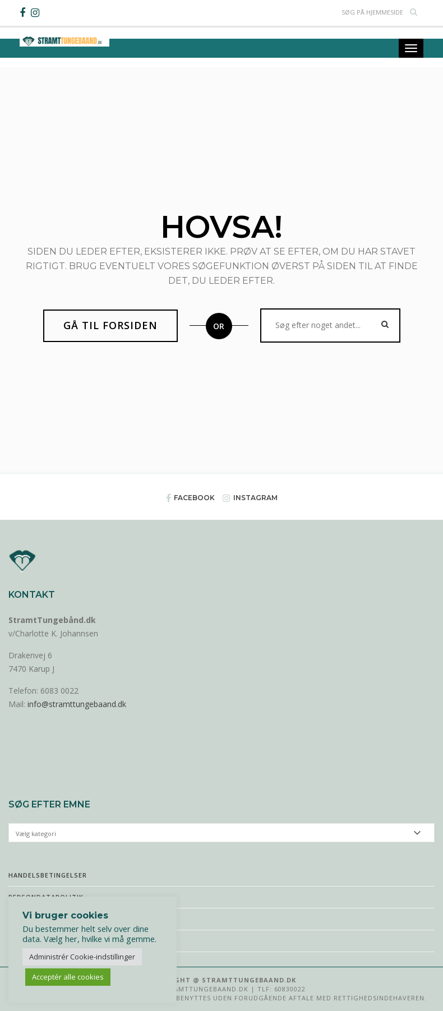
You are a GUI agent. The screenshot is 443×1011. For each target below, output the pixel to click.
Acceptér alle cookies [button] (68, 977)
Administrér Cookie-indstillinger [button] (82, 957)
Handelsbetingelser (47, 875)
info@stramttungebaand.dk (76, 704)
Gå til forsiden (110, 325)
